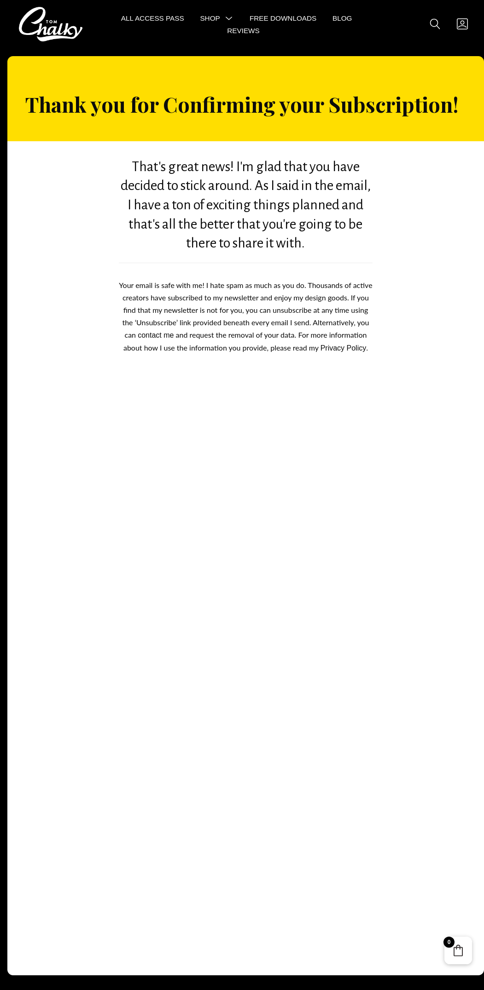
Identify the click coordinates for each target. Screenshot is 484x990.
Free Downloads (283, 18)
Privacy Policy (344, 348)
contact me (156, 335)
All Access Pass (152, 18)
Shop (210, 18)
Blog (342, 18)
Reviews (243, 31)
